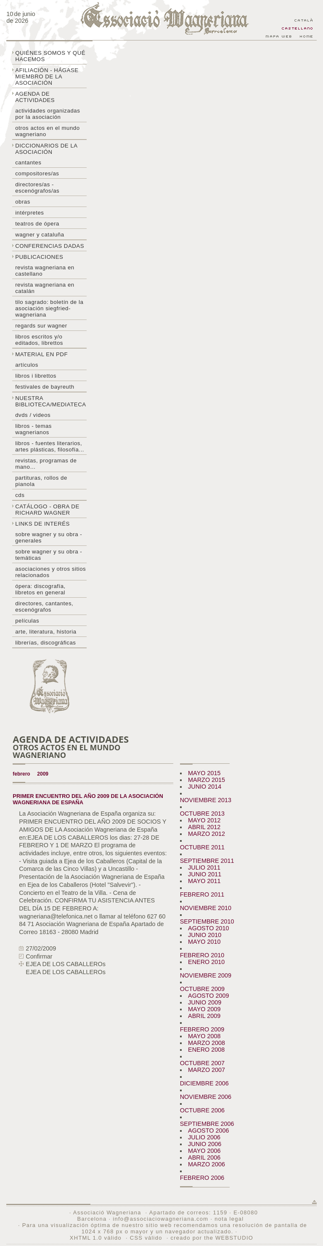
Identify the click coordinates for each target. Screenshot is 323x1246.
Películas (27, 621)
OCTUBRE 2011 (202, 847)
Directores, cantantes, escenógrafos (44, 606)
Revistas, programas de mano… (46, 463)
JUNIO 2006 (204, 1144)
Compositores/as (37, 173)
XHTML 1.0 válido (96, 1238)
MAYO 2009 (204, 1009)
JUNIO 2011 (204, 874)
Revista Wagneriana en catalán (44, 288)
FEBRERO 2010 (202, 955)
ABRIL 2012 (204, 827)
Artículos (26, 365)
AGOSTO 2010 (208, 928)
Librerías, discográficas (45, 642)
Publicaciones (39, 257)
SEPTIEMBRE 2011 (207, 860)
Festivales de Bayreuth (44, 387)
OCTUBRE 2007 (202, 1063)
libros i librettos (35, 376)
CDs (19, 495)
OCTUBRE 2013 (202, 813)
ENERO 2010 (206, 962)
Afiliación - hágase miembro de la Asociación (47, 76)
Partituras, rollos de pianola (41, 481)
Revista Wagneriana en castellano (44, 270)
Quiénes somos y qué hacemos (50, 56)
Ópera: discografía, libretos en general (40, 589)
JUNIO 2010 (204, 935)
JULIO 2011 (204, 867)
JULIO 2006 (204, 1137)
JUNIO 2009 (204, 1002)
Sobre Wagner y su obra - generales (48, 537)
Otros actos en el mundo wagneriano (47, 131)
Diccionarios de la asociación (46, 148)
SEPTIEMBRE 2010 (207, 921)
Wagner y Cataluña (39, 234)
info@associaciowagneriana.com (160, 1219)
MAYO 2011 (204, 881)
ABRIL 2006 (204, 1157)
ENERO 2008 (206, 1049)
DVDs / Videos (32, 415)
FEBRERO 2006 (202, 1177)
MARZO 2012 (206, 833)
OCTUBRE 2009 (202, 989)
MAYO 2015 (204, 773)
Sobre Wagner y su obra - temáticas (48, 554)
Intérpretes (29, 212)
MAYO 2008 (204, 1036)
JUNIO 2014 (204, 786)
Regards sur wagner (41, 325)
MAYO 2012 (204, 820)
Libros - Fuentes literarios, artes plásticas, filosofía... (49, 446)
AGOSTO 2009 (208, 995)
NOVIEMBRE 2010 (205, 908)
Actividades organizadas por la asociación (47, 113)
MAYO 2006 (204, 1150)
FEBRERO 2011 (202, 894)
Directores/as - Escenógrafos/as (37, 187)
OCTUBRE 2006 (202, 1110)
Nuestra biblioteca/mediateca (50, 401)
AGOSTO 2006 (208, 1130)
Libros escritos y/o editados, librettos (39, 339)
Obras (22, 202)
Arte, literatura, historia (45, 631)
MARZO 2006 (206, 1164)
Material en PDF (41, 354)
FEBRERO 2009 (202, 1029)
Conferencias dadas (49, 246)
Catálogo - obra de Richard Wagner (47, 509)
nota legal (229, 1219)
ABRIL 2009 (204, 1015)
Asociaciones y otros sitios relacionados (50, 572)
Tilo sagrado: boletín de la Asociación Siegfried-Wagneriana (49, 308)
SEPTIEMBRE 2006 (207, 1123)
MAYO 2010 (204, 941)
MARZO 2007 (206, 1069)
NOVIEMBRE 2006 (205, 1096)
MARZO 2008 (206, 1042)
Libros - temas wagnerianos (33, 429)
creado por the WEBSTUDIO (211, 1238)
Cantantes (28, 162)
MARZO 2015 (206, 779)
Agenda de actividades (35, 97)
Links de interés (42, 524)
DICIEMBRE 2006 (204, 1083)
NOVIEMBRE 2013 (205, 800)
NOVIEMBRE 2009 (205, 975)
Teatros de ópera (37, 223)
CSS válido (146, 1238)
